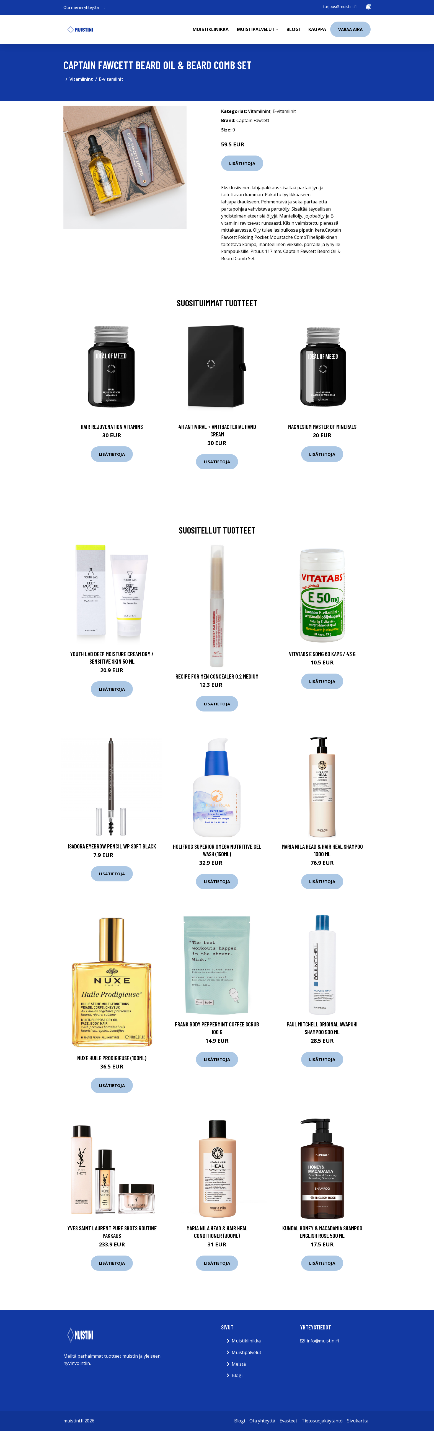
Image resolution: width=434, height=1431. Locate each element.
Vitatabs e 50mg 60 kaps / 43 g (322, 653)
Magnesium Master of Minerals (322, 426)
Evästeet (288, 1421)
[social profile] (105, 7)
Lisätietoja (242, 163)
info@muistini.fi (323, 1341)
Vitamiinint (81, 79)
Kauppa (317, 29)
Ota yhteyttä (262, 1421)
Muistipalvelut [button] (256, 29)
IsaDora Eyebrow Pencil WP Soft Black (112, 846)
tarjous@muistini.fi (339, 6)
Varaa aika (350, 29)
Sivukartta (357, 1421)
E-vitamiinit (111, 79)
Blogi (293, 29)
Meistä (239, 1364)
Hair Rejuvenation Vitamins (112, 426)
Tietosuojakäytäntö (322, 1421)
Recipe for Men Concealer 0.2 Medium (217, 676)
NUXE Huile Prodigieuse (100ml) (111, 1057)
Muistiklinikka (211, 29)
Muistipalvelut (246, 1352)
